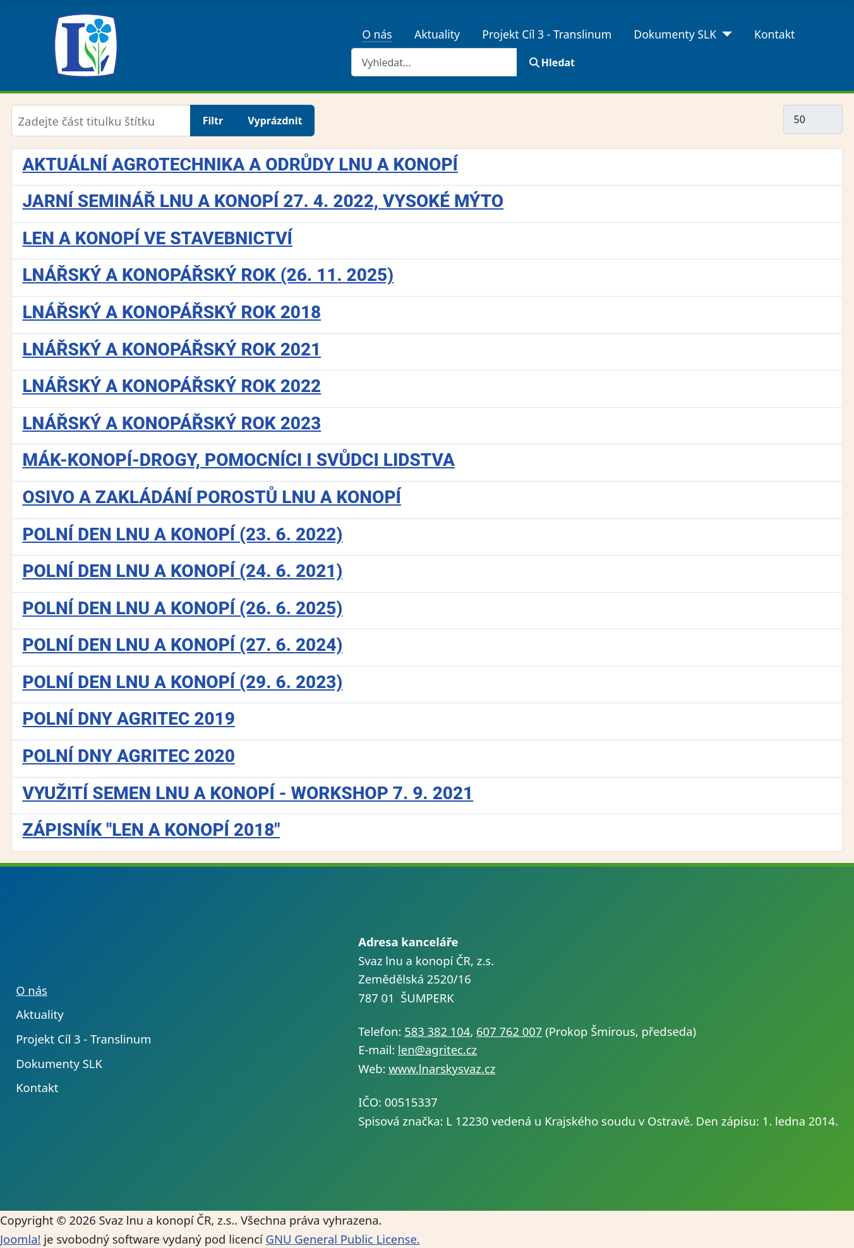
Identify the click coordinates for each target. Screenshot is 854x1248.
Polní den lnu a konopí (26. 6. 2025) (182, 608)
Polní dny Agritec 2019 (128, 718)
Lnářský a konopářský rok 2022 (171, 386)
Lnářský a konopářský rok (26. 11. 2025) (208, 274)
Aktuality (437, 34)
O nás (377, 34)
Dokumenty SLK (675, 34)
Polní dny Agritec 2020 (128, 756)
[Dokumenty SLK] (724, 34)
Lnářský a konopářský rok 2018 (171, 312)
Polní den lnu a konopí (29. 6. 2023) (182, 682)
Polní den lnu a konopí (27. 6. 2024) (182, 644)
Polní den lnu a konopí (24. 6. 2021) (182, 571)
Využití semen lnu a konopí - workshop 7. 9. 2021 (247, 793)
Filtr (213, 121)
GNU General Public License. (343, 1239)
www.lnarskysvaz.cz (441, 1068)
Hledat (552, 62)
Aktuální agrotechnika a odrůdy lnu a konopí (239, 164)
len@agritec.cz (437, 1049)
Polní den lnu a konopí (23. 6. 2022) (182, 534)
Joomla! (20, 1239)
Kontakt (774, 34)
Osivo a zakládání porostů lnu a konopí (211, 497)
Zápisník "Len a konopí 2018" (151, 829)
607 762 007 (509, 1031)
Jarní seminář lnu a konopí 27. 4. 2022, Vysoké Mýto (262, 201)
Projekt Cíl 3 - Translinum (546, 34)
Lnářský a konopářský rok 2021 (171, 349)
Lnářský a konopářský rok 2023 (171, 423)
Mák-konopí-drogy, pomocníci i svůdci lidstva (238, 459)
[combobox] (434, 62)
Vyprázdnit (275, 121)
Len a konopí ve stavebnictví (157, 238)
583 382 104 (437, 1031)
